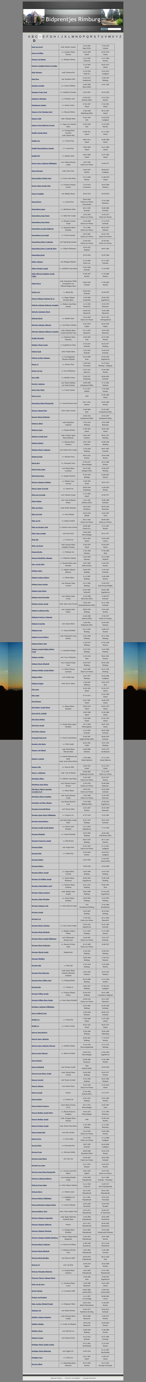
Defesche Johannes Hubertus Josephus (45, 332)
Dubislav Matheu (38, 1324)
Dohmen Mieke (37, 677)
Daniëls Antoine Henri (39, 133)
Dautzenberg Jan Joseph (40, 235)
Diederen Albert (37, 423)
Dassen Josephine (38, 194)
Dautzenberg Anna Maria (40, 216)
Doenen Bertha (37, 552)
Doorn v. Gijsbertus (38, 773)
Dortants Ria (36, 987)
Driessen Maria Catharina (41, 1244)
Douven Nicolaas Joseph (40, 1126)
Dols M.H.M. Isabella (39, 713)
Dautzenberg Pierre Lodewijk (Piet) (44, 248)
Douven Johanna (37, 1086)
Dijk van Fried (37, 514)
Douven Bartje (37, 1061)
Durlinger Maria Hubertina (41, 1351)
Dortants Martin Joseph (40, 952)
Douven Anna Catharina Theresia (43, 1046)
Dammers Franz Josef (39, 92)
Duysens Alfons (37, 1364)
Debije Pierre (36, 283)
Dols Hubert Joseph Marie (41, 707)
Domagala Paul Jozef (39, 738)
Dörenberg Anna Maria (40, 784)
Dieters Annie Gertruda (40, 489)
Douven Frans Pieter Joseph (41, 1073)
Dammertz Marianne (39, 99)
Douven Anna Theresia (40, 1053)
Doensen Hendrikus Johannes (42, 558)
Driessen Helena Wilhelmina (41, 1198)
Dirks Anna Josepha (39, 533)
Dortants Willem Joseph (40, 994)
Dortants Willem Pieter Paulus (42, 1000)
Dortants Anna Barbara (40, 821)
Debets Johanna (37, 262)
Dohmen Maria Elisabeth (40, 664)
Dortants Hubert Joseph (40, 873)
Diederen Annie (37, 430)
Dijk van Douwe (37, 508)
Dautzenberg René (38, 255)
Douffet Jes (36, 1020)
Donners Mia (36, 767)
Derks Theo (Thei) (38, 390)
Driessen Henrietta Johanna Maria (44, 1205)
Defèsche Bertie (37, 318)
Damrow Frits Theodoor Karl (42, 112)
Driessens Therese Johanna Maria (43, 1278)
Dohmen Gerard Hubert (40, 637)
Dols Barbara (36, 701)
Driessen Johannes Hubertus (42, 1224)
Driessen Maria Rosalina (40, 1258)
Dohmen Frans (37, 630)
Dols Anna (35, 689)
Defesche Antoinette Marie (41, 312)
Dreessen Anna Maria (39, 1159)
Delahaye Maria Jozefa (40, 345)
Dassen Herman (37, 171)
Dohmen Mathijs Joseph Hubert (43, 670)
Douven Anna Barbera (39, 1032)
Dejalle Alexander (38, 338)
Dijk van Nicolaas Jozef (40, 527)
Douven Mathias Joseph (40, 1119)
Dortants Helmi (37, 847)
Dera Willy (35, 377)
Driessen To (36, 1265)
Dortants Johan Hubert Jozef (42, 886)
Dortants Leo (36, 919)
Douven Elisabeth (38, 1067)
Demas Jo (35, 364)
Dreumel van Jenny (38, 1165)
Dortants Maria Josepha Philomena (44, 939)
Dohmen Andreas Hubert (40, 577)
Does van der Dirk (38, 564)
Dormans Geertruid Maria (41, 809)
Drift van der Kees (38, 1284)
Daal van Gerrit (37, 47)
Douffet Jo (35, 1026)
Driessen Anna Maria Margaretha (43, 1172)
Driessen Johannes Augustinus (42, 1218)
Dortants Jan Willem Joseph (41, 879)
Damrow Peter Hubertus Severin (43, 125)
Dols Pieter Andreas (38, 731)
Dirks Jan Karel (37, 546)
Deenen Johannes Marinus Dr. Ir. (43, 299)
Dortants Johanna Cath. (40, 906)
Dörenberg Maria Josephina (41, 797)
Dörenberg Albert (38, 779)
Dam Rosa (35, 79)
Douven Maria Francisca (40, 1106)
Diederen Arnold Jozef (39, 436)
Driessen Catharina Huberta (42, 1178)
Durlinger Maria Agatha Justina (43, 1345)
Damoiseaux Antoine (39, 105)
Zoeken (104, 29)
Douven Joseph (37, 1093)
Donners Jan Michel (39, 750)
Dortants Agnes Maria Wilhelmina (44, 815)
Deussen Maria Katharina (41, 417)
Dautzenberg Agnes (38, 209)
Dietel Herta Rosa (38, 476)
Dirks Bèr (35, 540)
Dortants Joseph (37, 912)
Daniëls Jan (36, 141)
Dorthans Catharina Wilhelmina (43, 1007)
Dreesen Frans (37, 1152)
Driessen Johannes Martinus (42, 1231)
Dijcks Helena (36, 501)
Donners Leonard (38, 759)
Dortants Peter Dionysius (40, 973)
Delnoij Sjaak (36, 351)
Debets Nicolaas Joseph (40, 268)
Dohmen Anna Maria (39, 591)
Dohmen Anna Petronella (40, 597)
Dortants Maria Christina (41, 926)
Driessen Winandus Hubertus (42, 1272)
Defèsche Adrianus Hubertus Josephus (45, 305)
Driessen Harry (37, 1192)
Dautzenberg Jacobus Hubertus (43, 229)
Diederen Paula (37, 457)
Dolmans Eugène (37, 683)
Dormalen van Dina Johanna (42, 803)
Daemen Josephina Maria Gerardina (44, 66)
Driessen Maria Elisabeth (40, 1251)
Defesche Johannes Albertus (41, 325)
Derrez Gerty (36, 396)
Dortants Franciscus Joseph (41, 841)
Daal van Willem (37, 53)
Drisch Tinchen (37, 1291)
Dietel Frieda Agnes (38, 469)
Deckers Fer (36, 292)
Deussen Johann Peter (39, 411)
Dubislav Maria (37, 1331)
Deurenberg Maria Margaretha (42, 403)
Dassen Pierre (36, 202)
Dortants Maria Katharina (41, 945)
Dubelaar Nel (36, 1310)
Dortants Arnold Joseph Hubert (43, 828)
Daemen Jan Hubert (39, 59)
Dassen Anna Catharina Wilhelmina (44, 163)
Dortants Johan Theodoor (41, 899)
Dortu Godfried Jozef (39, 1013)
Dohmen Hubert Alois (39, 644)
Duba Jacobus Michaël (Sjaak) (42, 1304)
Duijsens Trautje (37, 1338)
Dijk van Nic (36, 521)
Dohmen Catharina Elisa (40, 610)
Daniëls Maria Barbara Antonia (43, 148)
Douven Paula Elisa (38, 1132)
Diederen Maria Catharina (41, 450)
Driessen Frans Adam (39, 1185)
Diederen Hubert (37, 443)
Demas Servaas (37, 371)
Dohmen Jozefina (38, 657)
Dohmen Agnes (37, 571)
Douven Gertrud (37, 1080)
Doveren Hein (36, 1145)
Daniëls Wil (36, 156)
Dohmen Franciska (38, 624)
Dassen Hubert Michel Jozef (41, 178)
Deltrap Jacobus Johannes (41, 358)
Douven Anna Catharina (40, 1039)
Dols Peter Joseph (38, 725)
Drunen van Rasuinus (39, 1297)
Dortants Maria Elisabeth (40, 932)
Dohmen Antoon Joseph (40, 604)
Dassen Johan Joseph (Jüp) (41, 186)
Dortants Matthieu (38, 959)
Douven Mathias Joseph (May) (42, 1113)
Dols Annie (35, 695)
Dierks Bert (36, 463)
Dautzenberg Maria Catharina (42, 242)
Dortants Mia (36, 965)
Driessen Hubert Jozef (39, 1211)
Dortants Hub (36, 853)
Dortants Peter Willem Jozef (41, 980)
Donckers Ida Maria (39, 744)
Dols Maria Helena (38, 719)
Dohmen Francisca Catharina (42, 617)
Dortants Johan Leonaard (41, 893)
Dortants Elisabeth (38, 834)
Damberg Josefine (38, 86)
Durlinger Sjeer (37, 1358)
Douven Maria (37, 1099)
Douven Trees (36, 1139)
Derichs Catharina (38, 384)
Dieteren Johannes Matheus (41, 482)
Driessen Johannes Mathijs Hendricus (45, 1238)
